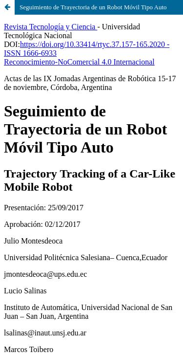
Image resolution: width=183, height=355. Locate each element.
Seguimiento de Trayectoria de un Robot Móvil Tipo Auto (93, 7)
